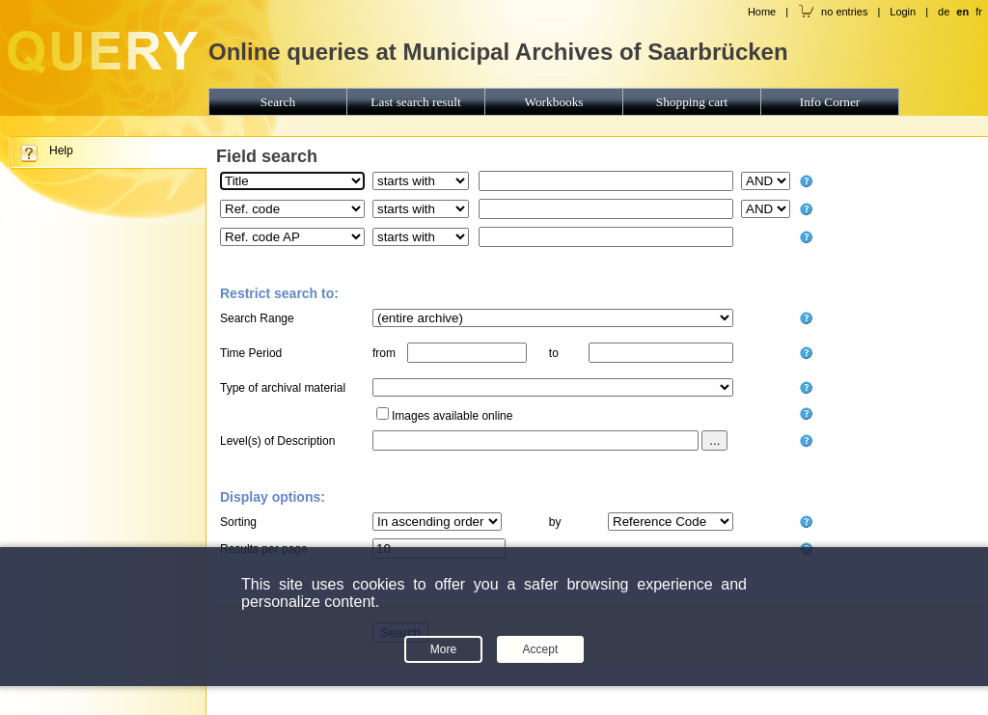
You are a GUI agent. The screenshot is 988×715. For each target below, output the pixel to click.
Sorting (238, 522)
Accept (541, 649)
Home (762, 11)
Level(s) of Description (277, 441)
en (962, 11)
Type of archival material (282, 388)
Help (61, 150)
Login (903, 11)
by (555, 522)
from (384, 353)
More (443, 649)
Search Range (257, 318)
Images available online (452, 416)
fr (978, 11)
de (943, 11)
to (554, 353)
